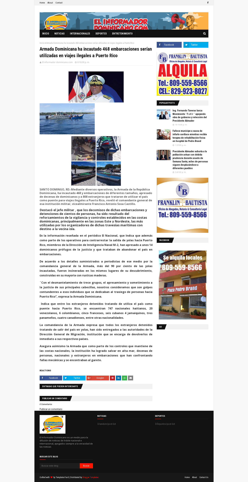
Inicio (42, 43)
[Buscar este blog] (60, 465)
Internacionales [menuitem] (80, 33)
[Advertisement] (178, 354)
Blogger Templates (90, 477)
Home (42, 2)
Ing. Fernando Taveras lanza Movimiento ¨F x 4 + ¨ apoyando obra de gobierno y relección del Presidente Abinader (190, 115)
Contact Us (203, 477)
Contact (59, 2)
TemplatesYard (62, 477)
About (50, 2)
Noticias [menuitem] (59, 33)
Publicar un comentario (51, 409)
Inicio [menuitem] (45, 33)
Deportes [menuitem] (101, 33)
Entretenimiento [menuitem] (122, 33)
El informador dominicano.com (57, 62)
